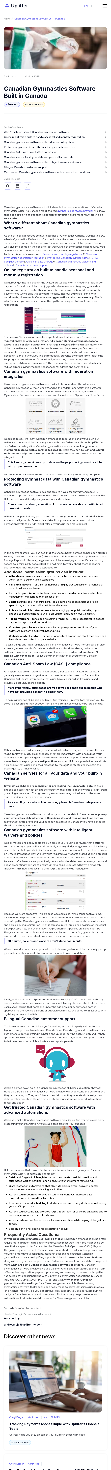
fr (92, 5)
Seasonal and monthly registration (63, 254)
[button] (105, 5)
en (86, 5)
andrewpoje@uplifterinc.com (23, 1324)
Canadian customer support (32, 265)
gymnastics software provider (75, 210)
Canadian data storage (39, 261)
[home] (16, 5)
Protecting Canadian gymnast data (68, 257)
